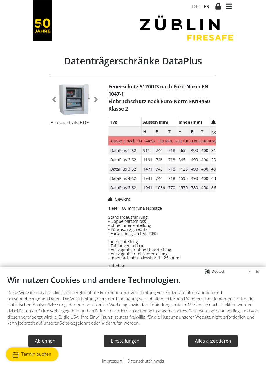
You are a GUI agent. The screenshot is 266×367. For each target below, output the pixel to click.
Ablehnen (45, 341)
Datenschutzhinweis (145, 361)
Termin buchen (32, 354)
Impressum (112, 361)
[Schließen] (257, 271)
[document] (133, 305)
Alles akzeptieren (213, 341)
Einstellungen (125, 341)
